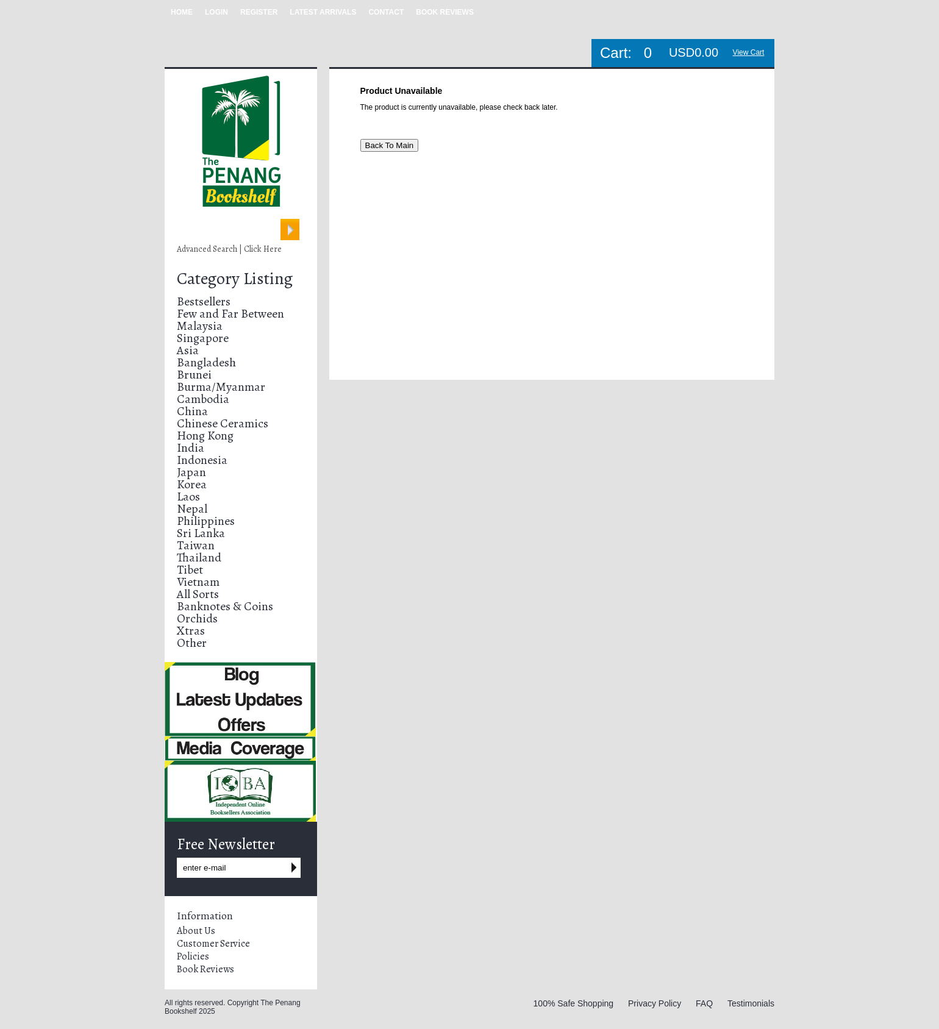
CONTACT (386, 12)
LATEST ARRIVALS (323, 12)
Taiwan (196, 545)
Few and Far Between (230, 313)
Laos (188, 496)
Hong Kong (205, 435)
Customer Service (213, 943)
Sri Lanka (201, 533)
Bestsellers (203, 301)
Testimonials (750, 1003)
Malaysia (200, 326)
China (192, 411)
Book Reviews (205, 969)
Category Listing (235, 278)
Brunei (194, 374)
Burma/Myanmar (221, 387)
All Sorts (198, 594)
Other (192, 643)
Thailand (199, 557)
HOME (182, 12)
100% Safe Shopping (574, 1003)
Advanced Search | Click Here (229, 249)
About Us (196, 931)
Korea (192, 484)
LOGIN (216, 12)
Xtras (191, 630)
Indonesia (202, 460)
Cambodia (203, 399)
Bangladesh (206, 362)
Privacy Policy (654, 1003)
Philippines (206, 521)
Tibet (190, 569)
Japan (191, 472)
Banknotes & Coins (225, 606)
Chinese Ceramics (222, 423)
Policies (193, 956)
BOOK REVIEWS (445, 12)
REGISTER (258, 12)
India (190, 448)
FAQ (704, 1003)
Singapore (203, 338)
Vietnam (198, 582)
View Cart (749, 52)
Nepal (192, 508)
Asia (188, 350)
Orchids (197, 618)
